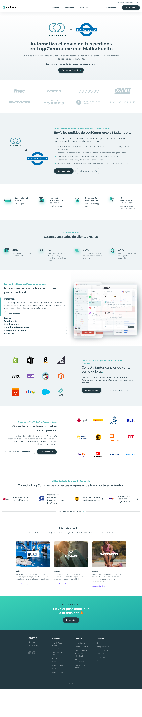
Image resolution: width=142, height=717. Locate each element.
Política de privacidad (79, 683)
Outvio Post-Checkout (59, 672)
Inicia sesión (120, 2)
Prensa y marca (81, 678)
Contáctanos (129, 2)
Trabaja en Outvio (81, 675)
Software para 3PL (59, 682)
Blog (99, 671)
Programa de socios (80, 695)
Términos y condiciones (79, 689)
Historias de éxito (59, 694)
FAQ (137, 2)
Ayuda (99, 689)
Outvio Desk (58, 677)
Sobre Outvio (80, 671)
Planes (96, 8)
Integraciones (111, 8)
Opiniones (101, 686)
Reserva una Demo (59, 701)
